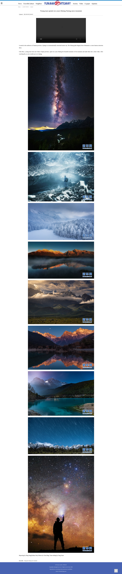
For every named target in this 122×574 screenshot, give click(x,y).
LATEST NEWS (25, 6)
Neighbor (39, 3)
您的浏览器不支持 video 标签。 (61, 30)
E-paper (87, 3)
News (20, 3)
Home (19, 6)
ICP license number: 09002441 (61, 564)
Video (81, 3)
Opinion (94, 3)
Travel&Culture (28, 3)
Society (75, 3)
